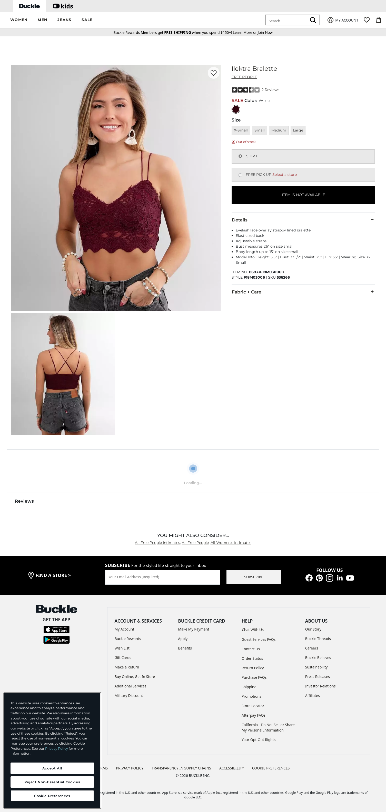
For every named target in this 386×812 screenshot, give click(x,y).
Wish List (122, 648)
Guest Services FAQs (258, 639)
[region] (52, 750)
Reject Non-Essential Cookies (52, 782)
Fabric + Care (303, 292)
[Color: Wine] (236, 109)
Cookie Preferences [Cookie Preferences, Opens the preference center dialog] (52, 796)
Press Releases (317, 676)
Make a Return (127, 667)
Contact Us (251, 648)
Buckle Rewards (128, 638)
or (245, 32)
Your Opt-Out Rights (259, 739)
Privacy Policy (56, 748)
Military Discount (129, 695)
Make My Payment (193, 629)
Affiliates (312, 695)
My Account (124, 629)
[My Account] (342, 20)
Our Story (313, 629)
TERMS (102, 768)
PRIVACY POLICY (129, 768)
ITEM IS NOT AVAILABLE (303, 194)
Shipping (249, 686)
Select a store (284, 174)
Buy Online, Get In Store (135, 676)
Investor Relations (320, 686)
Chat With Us (253, 629)
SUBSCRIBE (253, 576)
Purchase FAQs (254, 677)
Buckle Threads (318, 638)
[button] (19, 20)
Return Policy (253, 667)
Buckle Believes (318, 657)
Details (303, 219)
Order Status (252, 658)
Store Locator (253, 705)
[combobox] (287, 20)
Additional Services (130, 686)
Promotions (251, 696)
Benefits (185, 648)
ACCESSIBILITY (231, 768)
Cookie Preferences (271, 768)
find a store (53, 575)
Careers (311, 648)
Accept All (52, 768)
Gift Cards (123, 657)
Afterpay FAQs (253, 715)
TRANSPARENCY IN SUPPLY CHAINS (181, 768)
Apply (182, 638)
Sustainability (316, 667)
